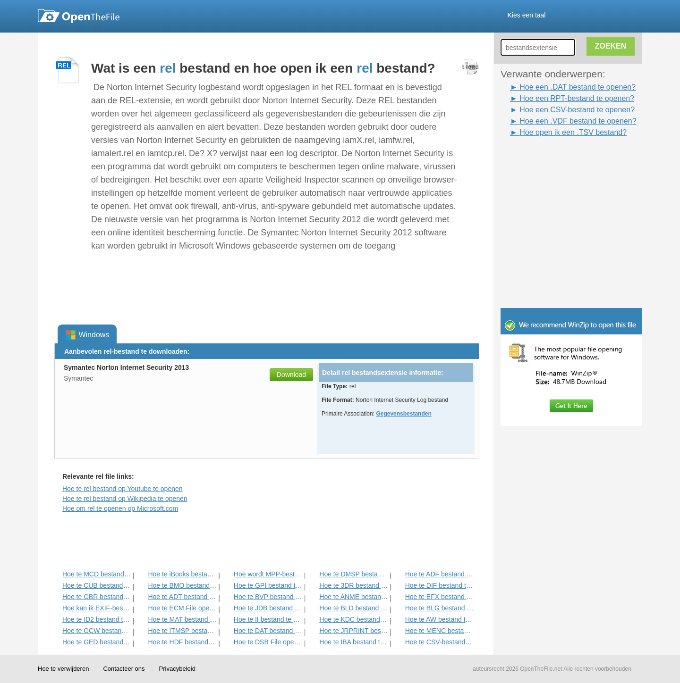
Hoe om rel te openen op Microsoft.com (120, 508)
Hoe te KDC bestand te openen (353, 619)
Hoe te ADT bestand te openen (182, 596)
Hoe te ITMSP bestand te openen (182, 630)
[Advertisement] (557, 159)
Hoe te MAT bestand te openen (182, 619)
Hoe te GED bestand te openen (96, 642)
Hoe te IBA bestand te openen (353, 642)
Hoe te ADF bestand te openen (439, 574)
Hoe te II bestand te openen (268, 619)
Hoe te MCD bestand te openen (96, 574)
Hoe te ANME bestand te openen (353, 596)
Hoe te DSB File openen (268, 642)
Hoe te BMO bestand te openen (182, 585)
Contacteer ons (123, 668)
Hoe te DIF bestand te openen (439, 585)
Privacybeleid (177, 668)
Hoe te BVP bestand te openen (268, 596)
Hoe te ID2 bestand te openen (96, 619)
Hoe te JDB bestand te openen (268, 608)
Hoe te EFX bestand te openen (439, 596)
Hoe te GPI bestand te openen (268, 585)
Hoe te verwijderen (63, 668)
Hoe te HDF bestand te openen (182, 642)
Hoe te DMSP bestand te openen (353, 574)
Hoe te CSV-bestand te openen (439, 642)
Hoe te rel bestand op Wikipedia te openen (124, 498)
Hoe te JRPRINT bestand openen (353, 630)
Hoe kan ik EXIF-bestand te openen (96, 608)
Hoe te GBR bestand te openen (96, 596)
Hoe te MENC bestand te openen (439, 630)
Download (291, 374)
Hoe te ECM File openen (182, 608)
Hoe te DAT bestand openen (268, 630)
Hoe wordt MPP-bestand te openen (268, 574)
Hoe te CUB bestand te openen (96, 585)
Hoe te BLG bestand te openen (439, 608)
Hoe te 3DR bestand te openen (353, 585)
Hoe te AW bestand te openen (439, 619)
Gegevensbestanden (403, 413)
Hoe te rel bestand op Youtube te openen (122, 488)
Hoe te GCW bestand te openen (96, 630)
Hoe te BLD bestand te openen (353, 608)
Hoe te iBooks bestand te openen (182, 574)
